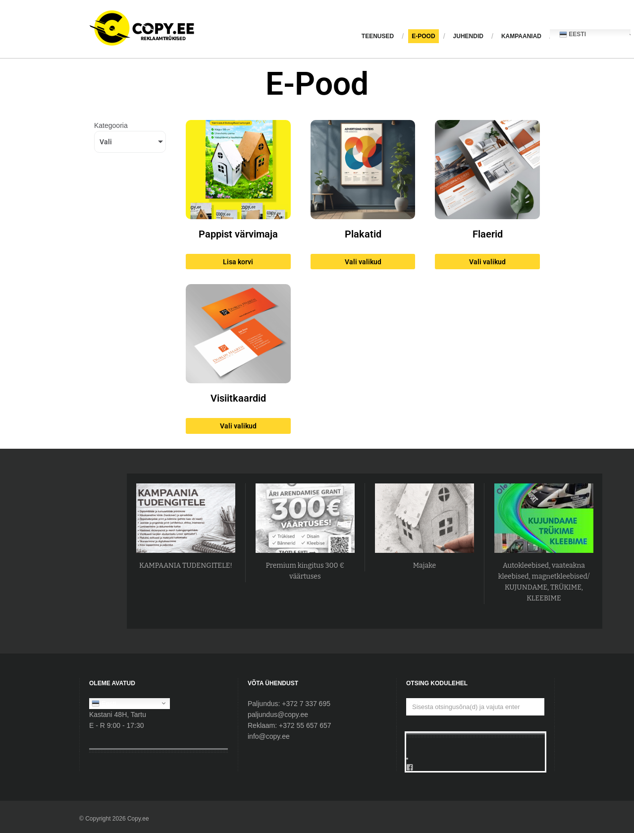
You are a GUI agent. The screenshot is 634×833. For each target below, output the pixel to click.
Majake (424, 565)
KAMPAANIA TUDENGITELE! (185, 565)
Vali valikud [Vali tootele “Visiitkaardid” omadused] (238, 426)
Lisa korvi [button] (238, 262)
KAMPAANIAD (521, 36)
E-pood (423, 36)
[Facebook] (475, 767)
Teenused (378, 36)
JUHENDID (468, 36)
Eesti (104, 703)
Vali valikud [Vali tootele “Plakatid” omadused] (363, 262)
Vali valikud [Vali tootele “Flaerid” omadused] (487, 262)
